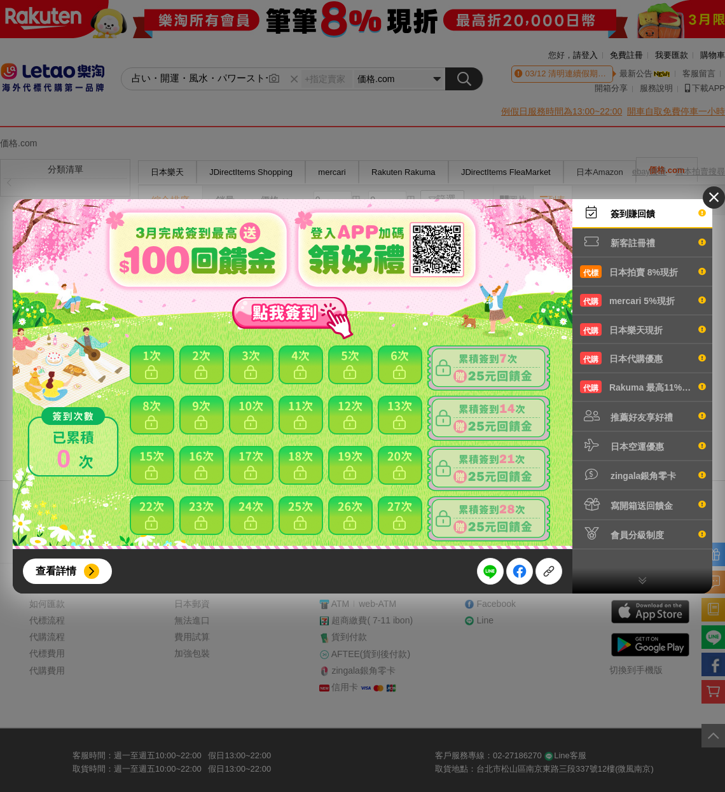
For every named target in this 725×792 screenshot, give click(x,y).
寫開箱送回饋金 (643, 504)
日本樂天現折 (643, 329)
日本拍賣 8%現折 (643, 271)
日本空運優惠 (643, 445)
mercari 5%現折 (643, 300)
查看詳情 (56, 571)
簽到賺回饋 (643, 212)
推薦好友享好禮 (643, 416)
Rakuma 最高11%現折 (643, 386)
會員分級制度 (643, 533)
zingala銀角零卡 (643, 474)
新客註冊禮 (643, 241)
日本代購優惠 (643, 358)
